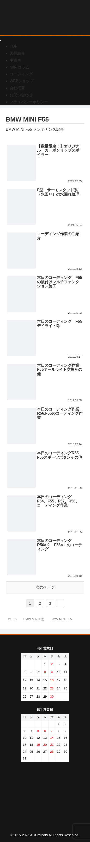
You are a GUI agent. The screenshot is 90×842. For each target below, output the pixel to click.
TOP (14, 46)
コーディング (21, 74)
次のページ (45, 587)
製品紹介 (17, 53)
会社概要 (17, 88)
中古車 (15, 60)
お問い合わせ (21, 95)
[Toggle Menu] (0, 40)
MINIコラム (19, 67)
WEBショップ (22, 81)
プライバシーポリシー (29, 102)
